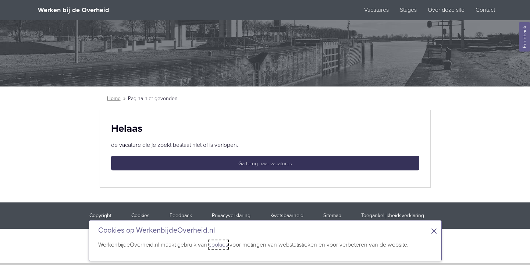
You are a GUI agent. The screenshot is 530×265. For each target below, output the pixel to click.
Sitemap (332, 215)
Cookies (140, 215)
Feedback (181, 215)
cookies (218, 244)
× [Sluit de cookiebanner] (434, 231)
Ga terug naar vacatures (265, 163)
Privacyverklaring (231, 215)
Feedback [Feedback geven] (525, 37)
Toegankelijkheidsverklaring (392, 215)
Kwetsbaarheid (286, 215)
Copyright (100, 215)
